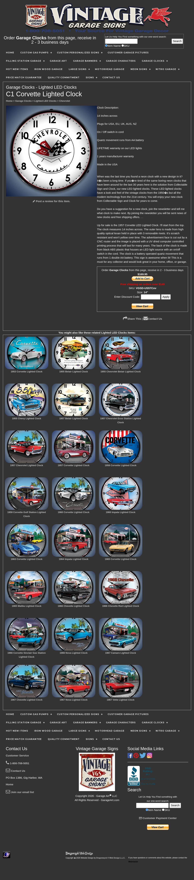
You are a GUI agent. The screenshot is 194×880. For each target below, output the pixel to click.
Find (125, 36)
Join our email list (20, 792)
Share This (132, 318)
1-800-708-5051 (17, 763)
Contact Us (152, 318)
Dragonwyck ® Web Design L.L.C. (110, 858)
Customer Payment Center (158, 818)
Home (9, 784)
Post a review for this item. (51, 201)
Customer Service (17, 755)
